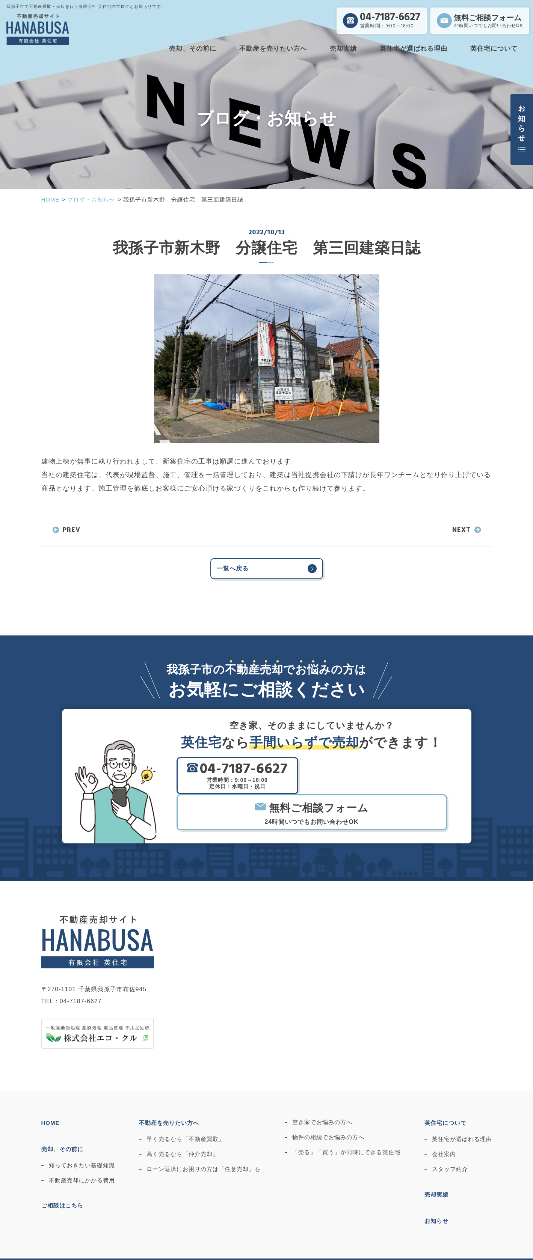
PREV (71, 530)
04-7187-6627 (382, 19)
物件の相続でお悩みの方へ (328, 1107)
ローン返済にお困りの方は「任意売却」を (203, 1139)
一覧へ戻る (238, 572)
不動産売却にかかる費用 (82, 1150)
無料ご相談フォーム (480, 21)
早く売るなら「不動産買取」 (185, 1109)
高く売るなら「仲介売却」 (182, 1124)
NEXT (461, 530)
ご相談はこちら (62, 1175)
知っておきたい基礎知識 (82, 1135)
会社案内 (444, 1124)
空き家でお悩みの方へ (322, 1092)
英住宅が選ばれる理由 (406, 48)
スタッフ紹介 (450, 1139)
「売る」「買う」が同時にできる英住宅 (346, 1122)
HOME (50, 199)
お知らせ (436, 1191)
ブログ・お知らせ (91, 199)
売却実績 (335, 48)
